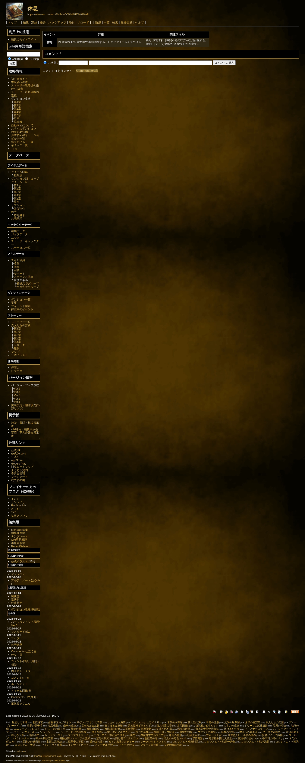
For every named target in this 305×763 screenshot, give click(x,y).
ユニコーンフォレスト (27, 729)
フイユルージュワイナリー (146, 722)
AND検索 (15, 59)
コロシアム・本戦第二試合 (109, 735)
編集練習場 (18, 533)
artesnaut (22, 751)
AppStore (17, 460)
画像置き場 (18, 543)
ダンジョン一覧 (21, 299)
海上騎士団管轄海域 (206, 729)
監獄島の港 (151, 738)
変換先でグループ (28, 286)
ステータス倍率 (23, 276)
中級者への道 (19, 82)
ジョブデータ (19, 234)
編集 (26, 22)
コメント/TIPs (20, 677)
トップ (12, 22)
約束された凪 (164, 729)
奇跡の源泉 (212, 722)
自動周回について (22, 125)
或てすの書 (18, 480)
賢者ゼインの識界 (272, 735)
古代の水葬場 (175, 722)
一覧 (107, 22)
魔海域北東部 (112, 729)
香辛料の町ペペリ (272, 738)
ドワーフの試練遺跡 (256, 725)
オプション (18, 205)
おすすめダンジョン (23, 128)
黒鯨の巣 (76, 729)
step (13, 512)
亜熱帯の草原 (76, 741)
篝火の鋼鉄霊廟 (44, 738)
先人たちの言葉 (21, 325)
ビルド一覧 (18, 138)
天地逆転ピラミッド (139, 725)
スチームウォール (24, 732)
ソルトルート (47, 732)
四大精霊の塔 (164, 725)
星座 (16, 118)
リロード (83, 22)
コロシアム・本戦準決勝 (255, 741)
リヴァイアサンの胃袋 (89, 722)
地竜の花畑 (175, 735)
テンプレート (19, 536)
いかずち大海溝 (117, 722)
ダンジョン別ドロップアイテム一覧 (25, 180)
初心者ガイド (19, 78)
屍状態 (15, 596)
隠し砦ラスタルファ (126, 738)
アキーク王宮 (213, 735)
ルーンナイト (19, 684)
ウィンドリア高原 (51, 745)
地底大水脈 (193, 735)
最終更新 (127, 22)
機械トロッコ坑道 (164, 732)
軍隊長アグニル (21, 703)
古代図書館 (183, 725)
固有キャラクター (22, 671)
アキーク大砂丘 (149, 745)
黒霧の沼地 (279, 725)
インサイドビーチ (78, 745)
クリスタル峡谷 (272, 732)
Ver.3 (17, 395)
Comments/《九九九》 (25, 697)
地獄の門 (34, 735)
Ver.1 (17, 401)
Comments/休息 (87, 70)
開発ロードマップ (22, 466)
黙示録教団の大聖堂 (220, 738)
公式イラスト (19, 355)
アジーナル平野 (104, 745)
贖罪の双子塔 (34, 725)
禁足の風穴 (102, 738)
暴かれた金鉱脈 (90, 725)
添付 (72, 22)
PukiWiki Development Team (48, 756)
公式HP (16, 450)
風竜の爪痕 (227, 732)
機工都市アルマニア (118, 732)
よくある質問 (19, 470)
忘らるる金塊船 (114, 725)
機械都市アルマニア (152, 735)
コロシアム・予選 (25, 745)
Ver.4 (17, 391)
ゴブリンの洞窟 (207, 732)
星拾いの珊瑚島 (31, 741)
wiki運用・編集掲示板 (24, 429)
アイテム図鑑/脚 (21, 690)
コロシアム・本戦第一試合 (219, 741)
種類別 (18, 175)
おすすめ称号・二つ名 (25, 135)
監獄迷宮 (38, 722)
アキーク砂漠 (126, 745)
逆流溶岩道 (292, 732)
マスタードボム (21, 631)
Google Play (18, 463)
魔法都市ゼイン (247, 738)
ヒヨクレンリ (19, 515)
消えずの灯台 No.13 (175, 738)
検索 (115, 22)
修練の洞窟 (186, 732)
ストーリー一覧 (21, 321)
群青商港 (197, 738)
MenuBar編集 (19, 529)
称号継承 (19, 215)
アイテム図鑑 (19, 171)
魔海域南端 (93, 729)
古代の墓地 (142, 732)
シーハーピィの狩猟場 (73, 732)
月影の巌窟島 (252, 722)
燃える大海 (17, 735)
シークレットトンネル (153, 741)
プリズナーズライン (256, 729)
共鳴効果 (16, 218)
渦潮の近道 (183, 729)
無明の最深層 (232, 722)
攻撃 (16, 263)
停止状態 (16, 602)
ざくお (15, 508)
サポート (19, 273)
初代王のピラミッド (206, 725)
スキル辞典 (18, 260)
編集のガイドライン (23, 39)
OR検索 (32, 59)
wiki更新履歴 (19, 539)
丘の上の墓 (96, 741)
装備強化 (19, 208)
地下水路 (97, 732)
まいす (15, 498)
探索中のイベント (22, 309)
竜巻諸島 (146, 729)
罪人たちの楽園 (275, 722)
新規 (98, 22)
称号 (14, 211)
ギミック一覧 (19, 145)
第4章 (17, 112)
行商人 (15, 367)
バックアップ (57, 22)
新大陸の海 (194, 722)
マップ (15, 351)
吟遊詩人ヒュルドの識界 (242, 735)
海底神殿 (53, 725)
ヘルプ (139, 22)
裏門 (132, 735)
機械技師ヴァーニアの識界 (74, 738)
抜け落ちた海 (231, 729)
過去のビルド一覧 (22, 142)
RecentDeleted (20, 546)
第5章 (17, 115)
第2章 (17, 105)
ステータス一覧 (21, 247)
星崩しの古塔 (19, 722)
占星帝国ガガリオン (59, 722)
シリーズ (19, 345)
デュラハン (18, 574)
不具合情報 (18, 473)
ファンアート (19, 476)
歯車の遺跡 (69, 725)
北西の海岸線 (54, 741)
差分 (43, 22)
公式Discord (18, 453)
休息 (33, 8)
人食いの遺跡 (231, 725)
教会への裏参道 (248, 732)
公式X (15, 457)
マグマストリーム (78, 735)
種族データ (18, 231)
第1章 (17, 102)
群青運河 (130, 729)
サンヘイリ (18, 502)
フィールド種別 (21, 306)
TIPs (14, 148)
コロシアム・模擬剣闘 (185, 741)
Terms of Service (59, 760)
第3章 (17, 108)
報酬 (16, 348)
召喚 (16, 270)
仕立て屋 (16, 371)
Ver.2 (17, 398)
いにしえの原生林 (55, 729)
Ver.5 (17, 388)
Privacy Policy (46, 760)
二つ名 (15, 237)
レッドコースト (54, 735)
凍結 (34, 22)
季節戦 (18, 121)
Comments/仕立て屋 (23, 651)
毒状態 (15, 599)
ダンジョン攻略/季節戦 (25, 609)
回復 (16, 267)
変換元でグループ (28, 283)
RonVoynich (18, 505)
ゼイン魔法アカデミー (121, 741)
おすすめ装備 (19, 132)
